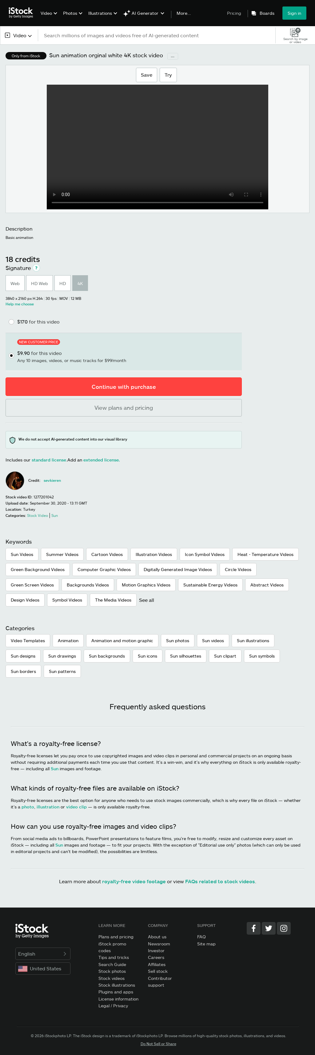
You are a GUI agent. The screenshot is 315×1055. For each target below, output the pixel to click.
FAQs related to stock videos (220, 881)
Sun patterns (62, 671)
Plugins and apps (115, 991)
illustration (48, 806)
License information (118, 998)
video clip (76, 806)
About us (157, 936)
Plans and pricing (116, 936)
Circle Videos (238, 569)
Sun (54, 768)
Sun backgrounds (107, 655)
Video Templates (28, 640)
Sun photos (177, 640)
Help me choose (20, 304)
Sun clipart (225, 655)
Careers (156, 957)
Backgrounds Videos (88, 584)
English (43, 953)
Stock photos (112, 971)
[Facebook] (254, 928)
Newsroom (159, 943)
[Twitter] (269, 928)
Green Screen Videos (32, 584)
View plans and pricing (123, 407)
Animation (68, 640)
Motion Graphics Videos (146, 584)
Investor (156, 950)
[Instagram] (284, 928)
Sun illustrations (253, 640)
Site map (206, 943)
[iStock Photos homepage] (23, 13)
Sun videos (213, 640)
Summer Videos (62, 554)
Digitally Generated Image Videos (178, 569)
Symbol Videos (67, 599)
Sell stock (158, 971)
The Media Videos (113, 599)
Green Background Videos (38, 569)
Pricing (234, 13)
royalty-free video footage (134, 881)
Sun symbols (262, 655)
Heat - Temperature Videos (265, 554)
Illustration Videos (154, 554)
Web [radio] (15, 283)
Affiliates (156, 964)
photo (28, 806)
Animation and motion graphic (122, 640)
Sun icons (147, 655)
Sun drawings (62, 655)
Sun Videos (22, 554)
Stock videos (111, 978)
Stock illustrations (116, 985)
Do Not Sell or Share (158, 1043)
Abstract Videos (267, 584)
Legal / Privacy (113, 1005)
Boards (267, 13)
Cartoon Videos (107, 554)
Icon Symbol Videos (205, 554)
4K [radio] (80, 283)
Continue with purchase (124, 386)
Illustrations (100, 13)
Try (168, 75)
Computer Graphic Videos (104, 569)
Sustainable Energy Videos (210, 584)
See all (146, 600)
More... (184, 13)
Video (46, 13)
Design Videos (25, 599)
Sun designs (23, 655)
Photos (70, 13)
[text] (157, 35)
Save (146, 74)
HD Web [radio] (39, 283)
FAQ (201, 936)
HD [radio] (62, 283)
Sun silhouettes (185, 655)
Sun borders (23, 671)
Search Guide (112, 964)
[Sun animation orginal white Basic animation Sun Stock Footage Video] (157, 147)
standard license (49, 459)
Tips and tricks (113, 957)
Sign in (294, 13)
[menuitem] (48, 18)
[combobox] (19, 35)
